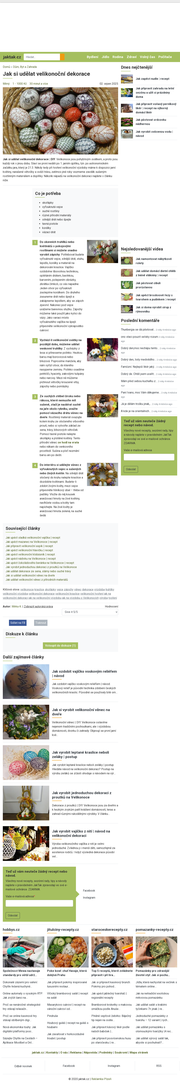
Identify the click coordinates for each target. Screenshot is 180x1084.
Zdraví (132, 57)
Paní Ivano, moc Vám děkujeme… (141, 392)
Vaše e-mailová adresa (20, 896)
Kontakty (52, 1052)
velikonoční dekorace (42, 593)
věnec (77, 589)
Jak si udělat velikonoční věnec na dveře (30, 575)
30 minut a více (39, 83)
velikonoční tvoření (91, 593)
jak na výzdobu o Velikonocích (80, 598)
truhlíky (109, 589)
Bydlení (92, 57)
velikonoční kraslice (67, 593)
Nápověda (90, 1052)
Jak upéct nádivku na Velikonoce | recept (31, 558)
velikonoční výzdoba (15, 593)
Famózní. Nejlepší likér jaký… (138, 366)
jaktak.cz (38, 1052)
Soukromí (121, 1052)
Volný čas (147, 57)
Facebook (89, 890)
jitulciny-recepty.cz (63, 929)
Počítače (165, 57)
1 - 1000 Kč (19, 83)
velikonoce (27, 589)
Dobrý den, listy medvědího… (138, 359)
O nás (64, 1052)
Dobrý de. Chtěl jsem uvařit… (138, 374)
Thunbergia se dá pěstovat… (138, 329)
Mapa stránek (139, 1052)
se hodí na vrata (68, 442)
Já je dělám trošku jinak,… (136, 404)
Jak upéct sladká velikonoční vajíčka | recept (33, 537)
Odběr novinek (23, 1066)
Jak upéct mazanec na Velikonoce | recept (31, 541)
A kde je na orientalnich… (136, 411)
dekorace (88, 589)
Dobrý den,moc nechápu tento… (140, 348)
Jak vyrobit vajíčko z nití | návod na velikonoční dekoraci (81, 833)
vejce (60, 589)
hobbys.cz (11, 929)
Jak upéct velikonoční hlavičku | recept (29, 550)
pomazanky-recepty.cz (154, 929)
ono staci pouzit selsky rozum (139, 336)
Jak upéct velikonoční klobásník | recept (30, 554)
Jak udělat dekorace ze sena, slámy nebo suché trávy (38, 571)
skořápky (50, 589)
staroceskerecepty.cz (109, 929)
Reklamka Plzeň (101, 1079)
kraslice (39, 589)
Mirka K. (17, 606)
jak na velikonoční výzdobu (45, 598)
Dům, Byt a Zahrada (25, 67)
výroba (103, 598)
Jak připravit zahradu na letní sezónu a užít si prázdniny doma (155, 92)
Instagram (89, 897)
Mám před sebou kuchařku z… (139, 381)
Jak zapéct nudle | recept (152, 78)
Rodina (117, 57)
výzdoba (99, 589)
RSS (159, 1066)
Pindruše (52, 1016)
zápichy (68, 589)
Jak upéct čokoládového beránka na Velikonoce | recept (40, 563)
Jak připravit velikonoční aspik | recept (29, 546)
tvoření (112, 598)
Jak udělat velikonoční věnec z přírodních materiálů (37, 579)
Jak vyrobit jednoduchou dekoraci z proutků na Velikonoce (41, 567)
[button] (60, 120)
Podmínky (105, 1052)
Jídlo (105, 57)
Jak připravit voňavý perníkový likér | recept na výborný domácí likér (156, 108)
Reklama (76, 1052)
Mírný (6, 83)
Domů (6, 67)
